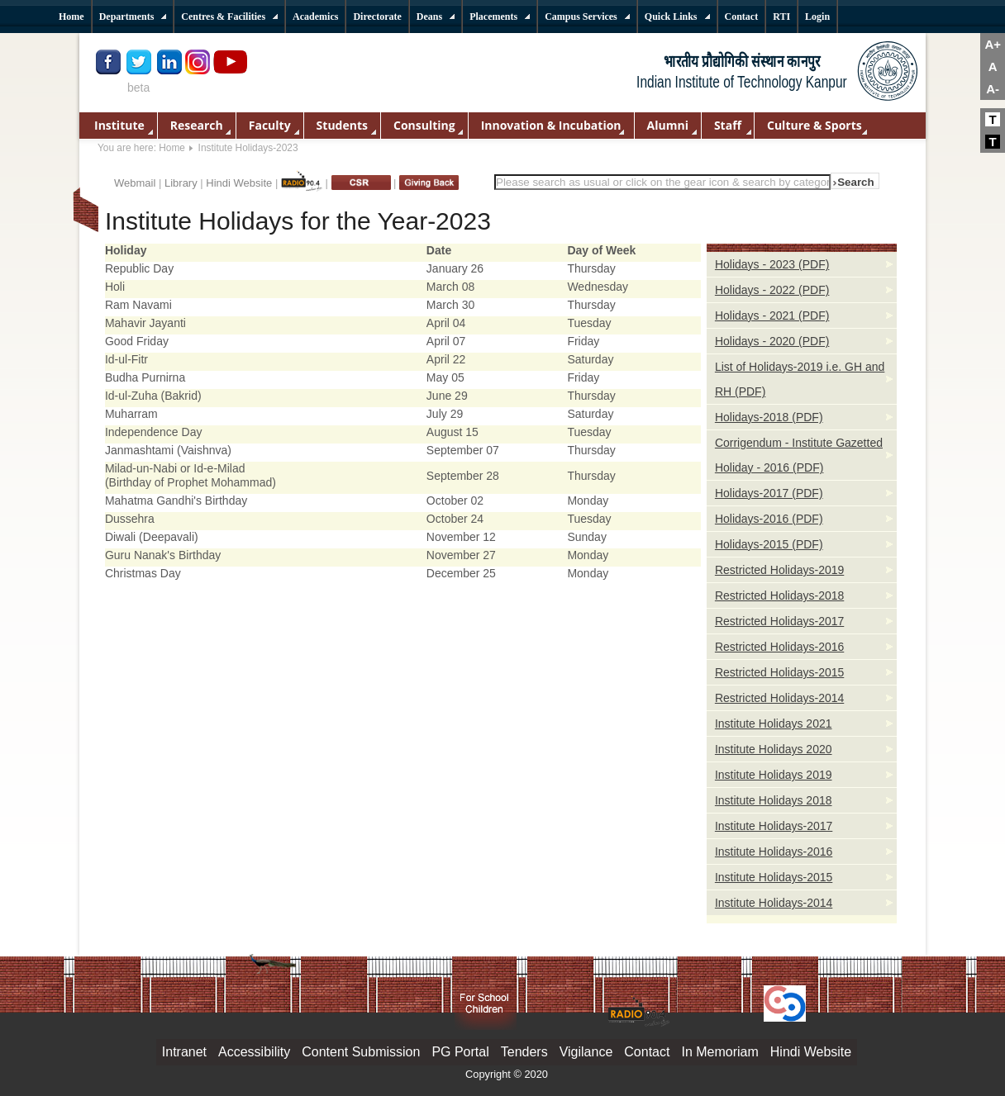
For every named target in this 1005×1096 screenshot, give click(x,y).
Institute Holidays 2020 (773, 749)
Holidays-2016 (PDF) (769, 518)
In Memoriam (719, 1052)
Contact (646, 1052)
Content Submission (361, 1052)
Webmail (134, 183)
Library (181, 183)
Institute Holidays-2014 (773, 902)
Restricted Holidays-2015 (779, 672)
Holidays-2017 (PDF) (769, 493)
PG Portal (459, 1052)
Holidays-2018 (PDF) (769, 417)
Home (172, 148)
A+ (992, 44)
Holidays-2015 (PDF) (769, 544)
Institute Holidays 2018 (773, 800)
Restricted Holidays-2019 (779, 569)
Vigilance (586, 1052)
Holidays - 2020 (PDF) (772, 341)
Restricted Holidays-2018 (779, 595)
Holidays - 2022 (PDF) (772, 290)
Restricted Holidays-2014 (779, 698)
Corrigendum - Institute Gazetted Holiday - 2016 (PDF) (799, 455)
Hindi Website (239, 183)
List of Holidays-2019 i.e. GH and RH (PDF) (799, 379)
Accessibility (254, 1052)
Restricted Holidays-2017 (779, 621)
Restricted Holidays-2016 (779, 646)
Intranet (184, 1052)
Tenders (524, 1052)
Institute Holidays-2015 (773, 877)
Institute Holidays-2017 (773, 826)
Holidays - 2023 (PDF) (772, 264)
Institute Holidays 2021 (773, 723)
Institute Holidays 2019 (773, 774)
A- (992, 89)
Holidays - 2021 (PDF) (772, 315)
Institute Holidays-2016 (773, 851)
